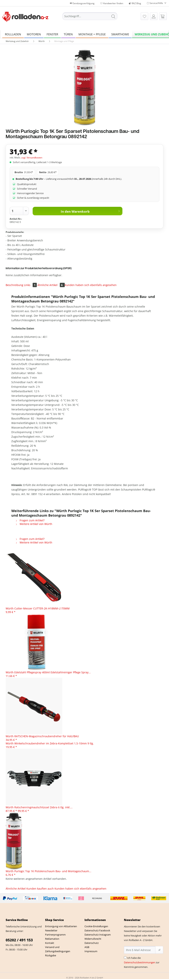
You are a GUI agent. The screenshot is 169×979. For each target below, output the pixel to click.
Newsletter (51, 930)
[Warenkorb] (163, 16)
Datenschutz (91, 943)
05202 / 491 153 (19, 940)
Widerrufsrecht (92, 938)
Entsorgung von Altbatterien (61, 926)
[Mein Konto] (153, 16)
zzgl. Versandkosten (31, 157)
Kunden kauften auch (40, 888)
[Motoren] (34, 34)
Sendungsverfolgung (82, 3)
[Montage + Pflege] (92, 34)
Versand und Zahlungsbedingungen (57, 949)
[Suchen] (113, 16)
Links (31, 285)
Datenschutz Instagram (97, 934)
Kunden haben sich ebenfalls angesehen (91, 285)
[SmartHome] (120, 34)
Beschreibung (14, 285)
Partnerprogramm (55, 934)
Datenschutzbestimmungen (139, 962)
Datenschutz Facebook (97, 930)
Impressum (90, 951)
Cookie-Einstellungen (96, 926)
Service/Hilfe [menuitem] (155, 3)
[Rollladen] (13, 34)
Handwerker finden (111, 3)
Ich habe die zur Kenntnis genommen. (141, 962)
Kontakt (49, 943)
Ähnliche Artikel (51, 285)
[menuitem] (89, 18)
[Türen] (68, 34)
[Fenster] (52, 34)
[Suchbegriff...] (89, 16)
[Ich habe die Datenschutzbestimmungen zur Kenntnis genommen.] (125, 957)
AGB (86, 947)
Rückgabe (50, 955)
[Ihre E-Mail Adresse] (139, 950)
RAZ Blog (135, 3)
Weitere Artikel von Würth (33, 524)
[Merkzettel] (144, 16)
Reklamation (52, 938)
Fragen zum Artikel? (30, 520)
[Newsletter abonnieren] (159, 950)
